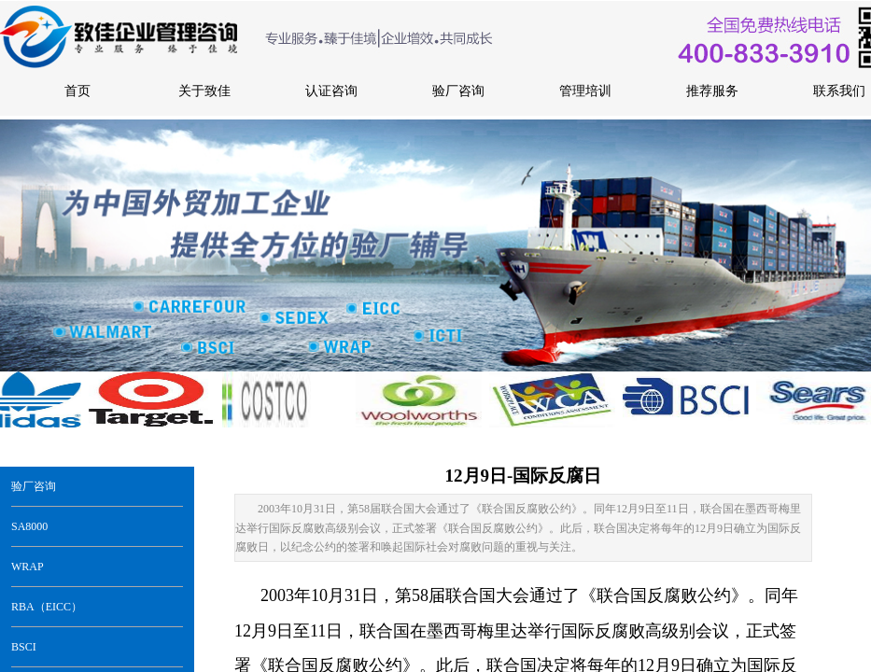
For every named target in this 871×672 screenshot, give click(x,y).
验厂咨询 (33, 486)
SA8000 (29, 526)
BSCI (23, 646)
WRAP (27, 566)
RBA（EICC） (46, 606)
